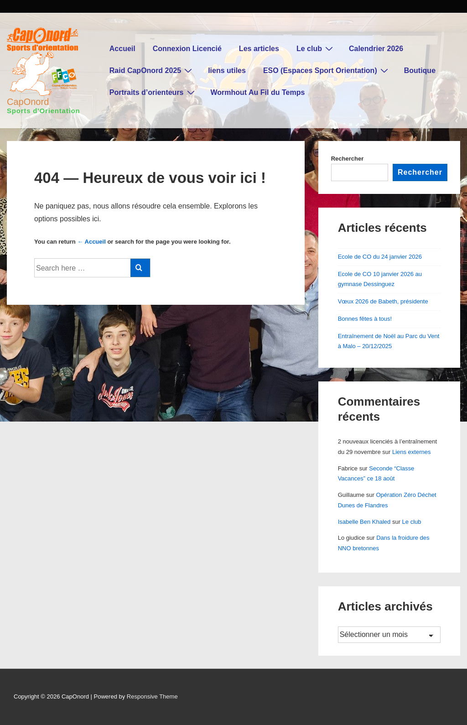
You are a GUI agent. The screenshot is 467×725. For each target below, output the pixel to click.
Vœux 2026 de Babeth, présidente (383, 301)
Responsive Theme (152, 696)
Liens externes (411, 452)
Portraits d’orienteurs (153, 92)
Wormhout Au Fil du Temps (258, 92)
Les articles (259, 48)
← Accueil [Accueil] (91, 241)
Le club (315, 48)
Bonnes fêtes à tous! (365, 318)
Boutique (420, 70)
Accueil (122, 48)
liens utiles (227, 70)
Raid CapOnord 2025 (151, 70)
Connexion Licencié (187, 48)
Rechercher (347, 158)
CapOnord (28, 102)
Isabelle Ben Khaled (364, 521)
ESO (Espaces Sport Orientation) (326, 70)
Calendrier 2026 (376, 48)
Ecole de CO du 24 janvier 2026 (380, 256)
